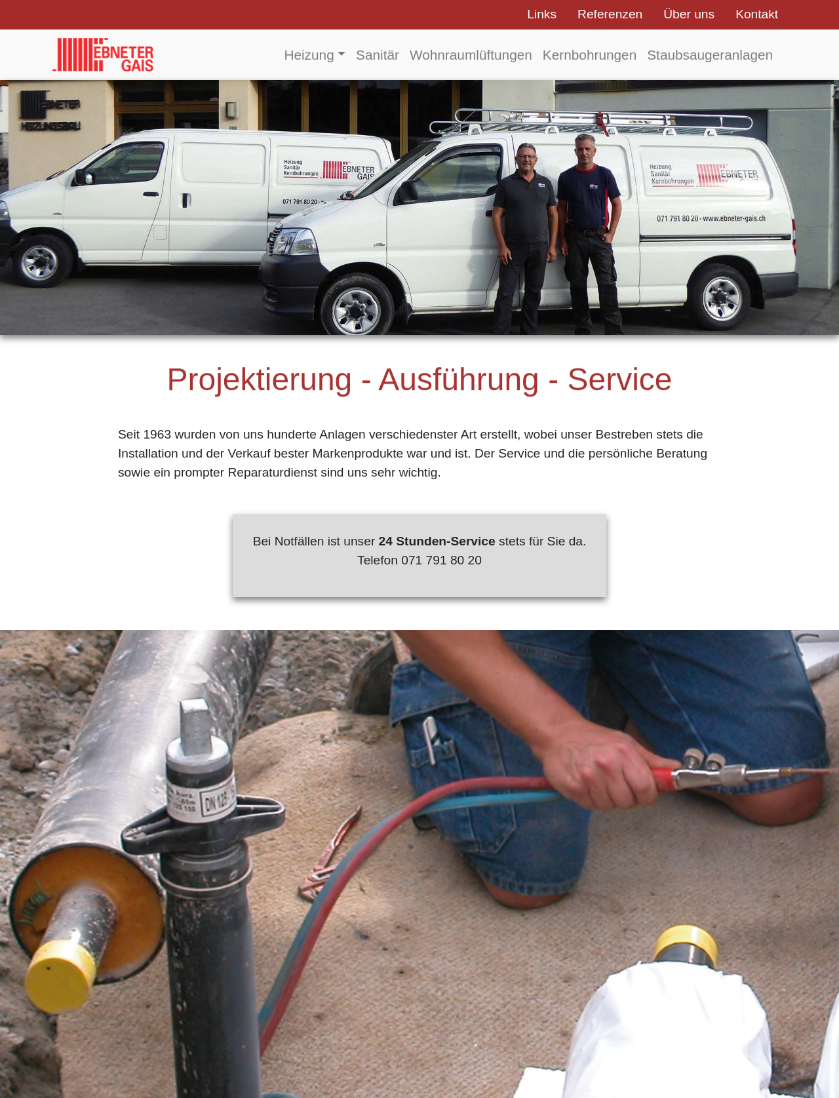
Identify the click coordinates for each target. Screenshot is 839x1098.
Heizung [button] (309, 54)
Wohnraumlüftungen (471, 54)
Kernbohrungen (589, 54)
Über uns (688, 14)
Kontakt (756, 14)
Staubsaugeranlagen (710, 54)
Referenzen (609, 14)
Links (541, 14)
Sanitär (377, 54)
